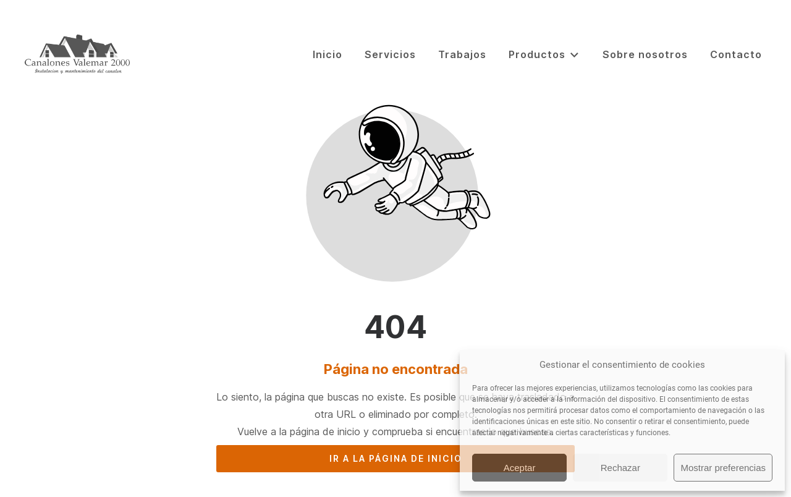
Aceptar (520, 467)
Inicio (327, 54)
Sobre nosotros (645, 54)
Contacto (736, 54)
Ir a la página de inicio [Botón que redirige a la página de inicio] (395, 458)
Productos (544, 54)
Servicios (390, 54)
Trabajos (462, 54)
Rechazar (620, 467)
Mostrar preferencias (723, 467)
